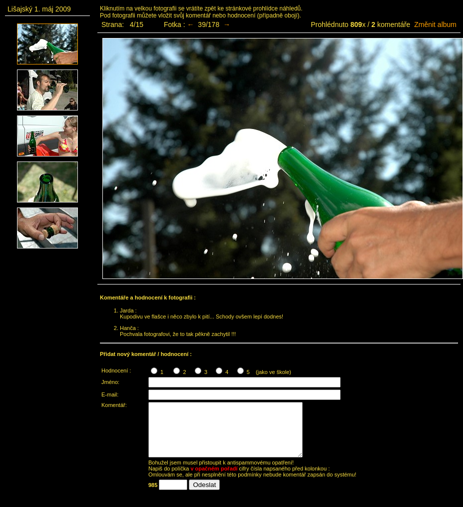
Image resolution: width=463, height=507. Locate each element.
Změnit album (435, 24)
